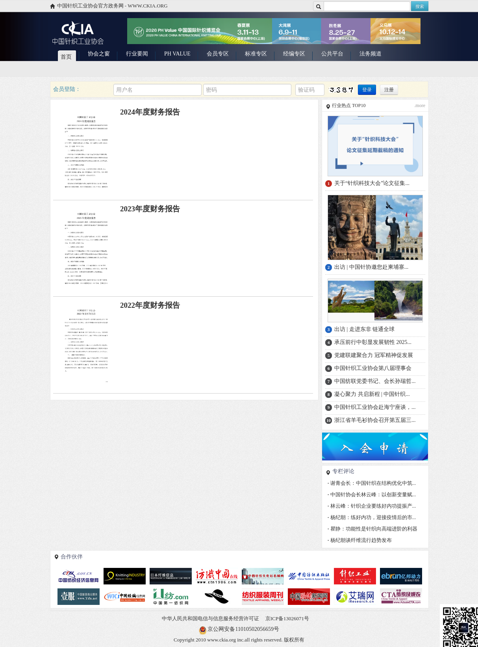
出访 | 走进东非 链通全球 (364, 329)
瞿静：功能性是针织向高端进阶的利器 (372, 529)
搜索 (419, 6)
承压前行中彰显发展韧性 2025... (372, 342)
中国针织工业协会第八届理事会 (372, 368)
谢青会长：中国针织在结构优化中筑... (372, 483)
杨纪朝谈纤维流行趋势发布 (360, 540)
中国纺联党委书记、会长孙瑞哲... (375, 381)
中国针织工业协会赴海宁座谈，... (375, 407)
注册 (389, 89)
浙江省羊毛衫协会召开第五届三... (375, 420)
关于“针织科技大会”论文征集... (371, 183)
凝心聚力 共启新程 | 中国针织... (372, 394)
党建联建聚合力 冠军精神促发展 (373, 355)
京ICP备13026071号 (287, 618)
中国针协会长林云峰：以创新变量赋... (372, 494)
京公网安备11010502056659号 (243, 629)
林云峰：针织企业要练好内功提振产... (372, 506)
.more (419, 105)
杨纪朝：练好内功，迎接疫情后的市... (372, 517)
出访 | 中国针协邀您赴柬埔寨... (371, 267)
